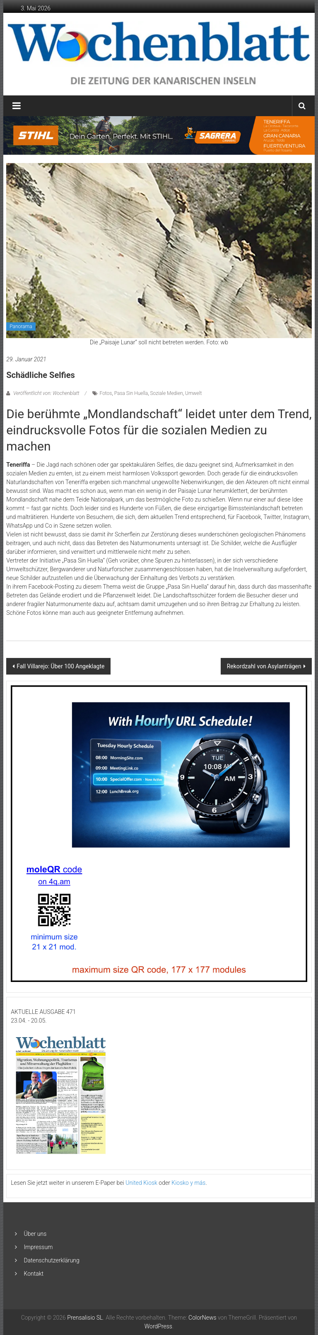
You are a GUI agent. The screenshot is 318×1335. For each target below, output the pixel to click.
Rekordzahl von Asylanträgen (264, 666)
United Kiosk (141, 1182)
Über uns (35, 1233)
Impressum (38, 1247)
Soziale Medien (166, 393)
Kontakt (34, 1273)
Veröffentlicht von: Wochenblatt (46, 393)
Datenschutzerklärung (52, 1260)
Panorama (21, 326)
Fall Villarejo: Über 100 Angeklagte (60, 666)
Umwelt (193, 393)
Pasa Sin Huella (131, 393)
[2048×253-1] (159, 135)
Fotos (106, 393)
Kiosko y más (188, 1182)
